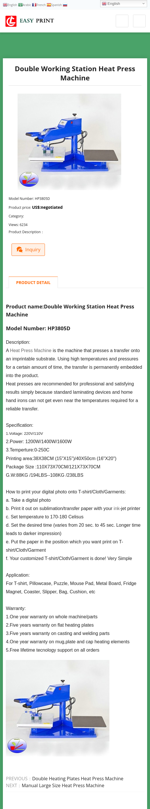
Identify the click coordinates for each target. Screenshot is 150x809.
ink (116, 508)
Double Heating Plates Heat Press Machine (78, 778)
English (111, 3)
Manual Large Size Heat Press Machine (63, 785)
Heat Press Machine (31, 350)
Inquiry (30, 248)
